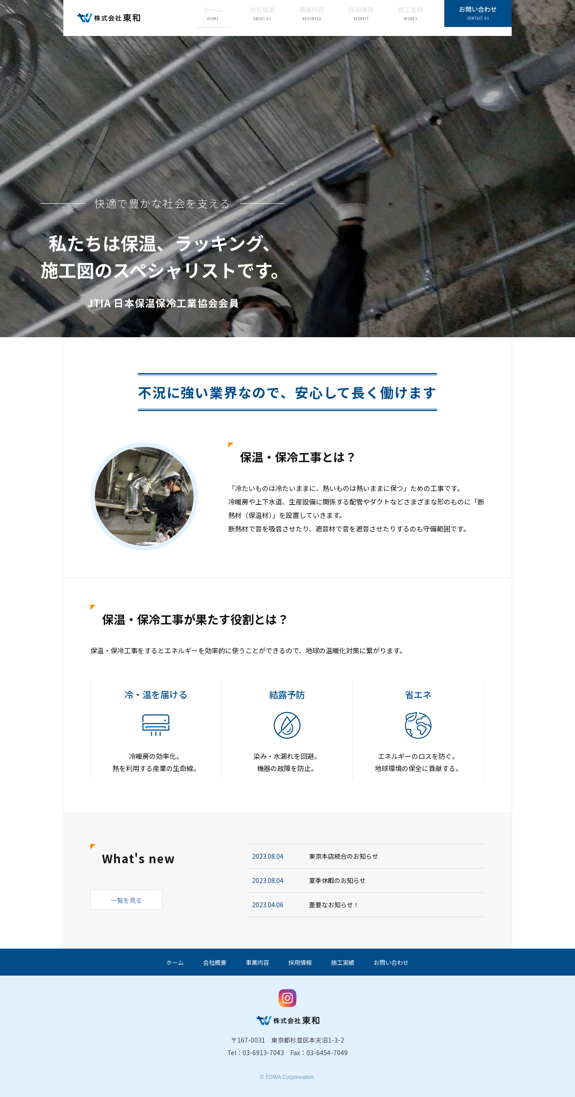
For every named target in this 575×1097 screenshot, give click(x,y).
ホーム (213, 18)
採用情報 (361, 18)
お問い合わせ (478, 18)
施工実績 (411, 18)
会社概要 (262, 18)
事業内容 (312, 18)
